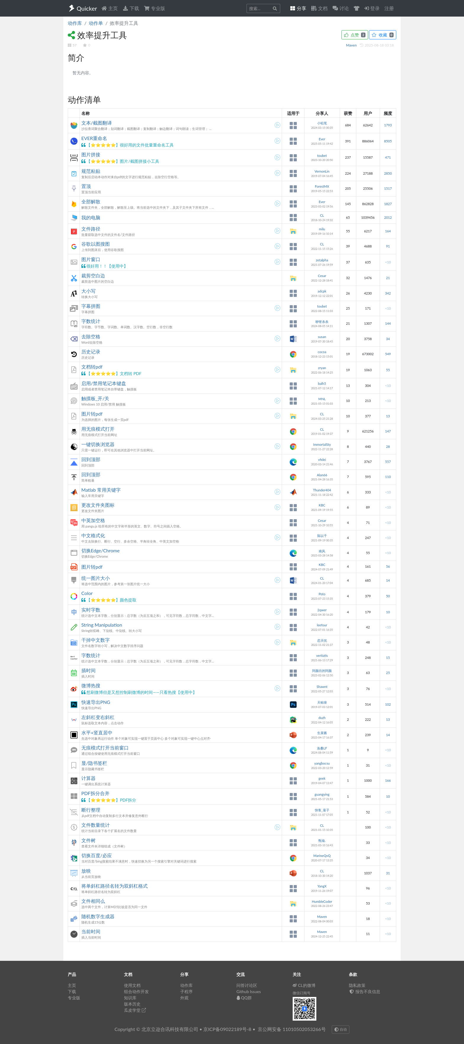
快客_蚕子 (322, 810)
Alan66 (322, 475)
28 (388, 446)
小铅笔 (322, 123)
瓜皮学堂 (135, 1010)
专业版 (154, 8)
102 (388, 704)
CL (322, 215)
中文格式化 (93, 535)
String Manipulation (101, 625)
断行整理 (90, 810)
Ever (322, 139)
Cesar (322, 276)
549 (388, 354)
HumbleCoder (322, 901)
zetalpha (322, 260)
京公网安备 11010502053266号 (292, 1029)
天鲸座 (322, 702)
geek (322, 778)
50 (388, 596)
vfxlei (322, 459)
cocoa (322, 352)
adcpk (322, 291)
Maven (352, 45)
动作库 (75, 23)
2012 (388, 217)
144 (388, 323)
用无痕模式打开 (98, 429)
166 (388, 780)
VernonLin (322, 171)
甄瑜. (322, 840)
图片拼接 (90, 154)
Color (87, 593)
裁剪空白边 (93, 275)
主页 (109, 8)
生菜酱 (322, 733)
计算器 (88, 778)
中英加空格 (93, 520)
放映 (86, 871)
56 (388, 566)
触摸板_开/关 (95, 398)
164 (388, 231)
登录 (372, 8)
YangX (322, 886)
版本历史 (132, 1003)
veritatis (322, 655)
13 (388, 416)
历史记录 (90, 351)
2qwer (321, 610)
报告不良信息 (364, 991)
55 (388, 370)
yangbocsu (322, 763)
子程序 (186, 991)
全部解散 (90, 201)
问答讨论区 (246, 985)
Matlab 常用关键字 (101, 490)
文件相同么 (93, 901)
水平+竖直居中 (96, 732)
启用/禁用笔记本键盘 (103, 383)
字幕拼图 (90, 306)
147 (388, 431)
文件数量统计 (95, 825)
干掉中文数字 (95, 640)
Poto (322, 594)
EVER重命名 (94, 138)
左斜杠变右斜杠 (98, 717)
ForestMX (322, 186)
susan (322, 337)
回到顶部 (90, 459)
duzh (322, 718)
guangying (322, 794)
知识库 (130, 997)
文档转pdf (92, 366)
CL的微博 (304, 985)
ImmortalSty (322, 444)
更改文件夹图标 (98, 505)
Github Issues (248, 991)
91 (388, 246)
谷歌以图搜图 (95, 244)
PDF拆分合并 (95, 793)
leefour (322, 625)
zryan (322, 368)
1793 (388, 125)
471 (388, 157)
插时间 (88, 670)
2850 (388, 173)
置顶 (86, 186)
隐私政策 (357, 985)
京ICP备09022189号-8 (227, 1029)
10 (388, 612)
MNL (322, 399)
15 (388, 657)
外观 (184, 997)
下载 (131, 8)
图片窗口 (90, 259)
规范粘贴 (90, 171)
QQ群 (244, 997)
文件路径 (90, 228)
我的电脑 (90, 217)
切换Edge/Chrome (100, 550)
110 (388, 477)
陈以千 (322, 536)
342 (388, 293)
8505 (388, 141)
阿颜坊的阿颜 (322, 671)
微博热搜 (90, 685)
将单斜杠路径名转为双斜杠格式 (114, 886)
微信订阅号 (301, 993)
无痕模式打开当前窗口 (105, 747)
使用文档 (132, 985)
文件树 (88, 840)
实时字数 (90, 609)
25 (388, 673)
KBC (322, 505)
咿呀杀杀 (321, 322)
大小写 (88, 291)
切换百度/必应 (96, 855)
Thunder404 (322, 490)
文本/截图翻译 (96, 123)
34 (388, 339)
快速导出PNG (95, 702)
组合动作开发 (136, 991)
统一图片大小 (95, 578)
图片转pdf (92, 413)
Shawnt (322, 687)
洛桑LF (322, 748)
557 (388, 462)
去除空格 (90, 336)
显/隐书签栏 (94, 763)
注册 (389, 8)
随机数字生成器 (98, 916)
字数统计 (90, 321)
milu (322, 229)
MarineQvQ (322, 856)
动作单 (96, 23)
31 (388, 873)
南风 (322, 551)
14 (388, 580)
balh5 (322, 383)
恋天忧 (322, 640)
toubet (322, 155)
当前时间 (90, 931)
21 (388, 278)
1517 (388, 188)
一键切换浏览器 (98, 444)
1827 (388, 204)
